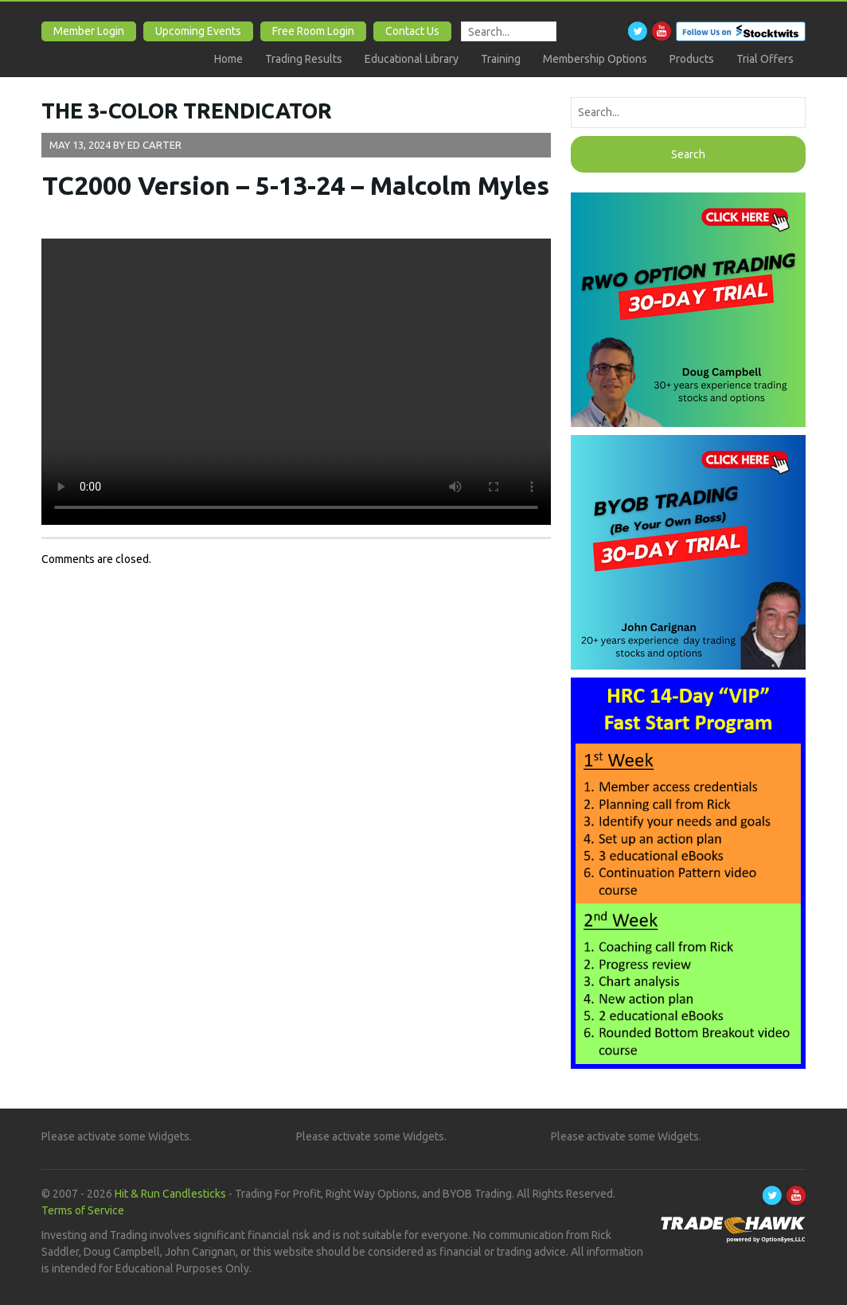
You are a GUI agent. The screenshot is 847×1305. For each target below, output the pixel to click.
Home (228, 58)
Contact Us (412, 31)
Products (691, 58)
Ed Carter (154, 144)
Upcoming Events (198, 31)
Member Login (88, 31)
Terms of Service (82, 1210)
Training (501, 58)
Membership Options (595, 58)
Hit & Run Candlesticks (170, 1193)
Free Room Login (313, 31)
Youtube (661, 31)
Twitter (637, 31)
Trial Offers (765, 58)
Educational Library (412, 58)
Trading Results (303, 58)
